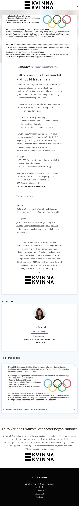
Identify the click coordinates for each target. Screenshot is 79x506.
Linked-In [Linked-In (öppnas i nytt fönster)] (39, 490)
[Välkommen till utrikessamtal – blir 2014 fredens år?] (39, 385)
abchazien (55, 229)
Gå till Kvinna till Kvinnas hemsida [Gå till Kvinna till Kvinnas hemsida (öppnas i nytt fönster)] (39, 484)
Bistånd (19, 209)
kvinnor (19, 225)
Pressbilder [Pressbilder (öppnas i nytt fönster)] (39, 487)
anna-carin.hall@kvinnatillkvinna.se (39, 339)
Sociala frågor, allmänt (40, 212)
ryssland (32, 222)
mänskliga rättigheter (46, 222)
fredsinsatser (22, 232)
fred (49, 229)
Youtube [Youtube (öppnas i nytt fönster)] (39, 497)
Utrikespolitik (30, 209)
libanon (25, 229)
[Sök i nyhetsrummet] (76, 5)
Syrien (19, 229)
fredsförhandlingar (38, 229)
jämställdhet (22, 222)
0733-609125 (39, 342)
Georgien (28, 225)
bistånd (54, 225)
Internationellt (43, 209)
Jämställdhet (56, 212)
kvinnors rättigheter (41, 225)
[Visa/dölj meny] (3, 5)
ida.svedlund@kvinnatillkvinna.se (30, 186)
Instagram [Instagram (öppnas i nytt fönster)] (39, 493)
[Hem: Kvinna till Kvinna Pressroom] (38, 5)
